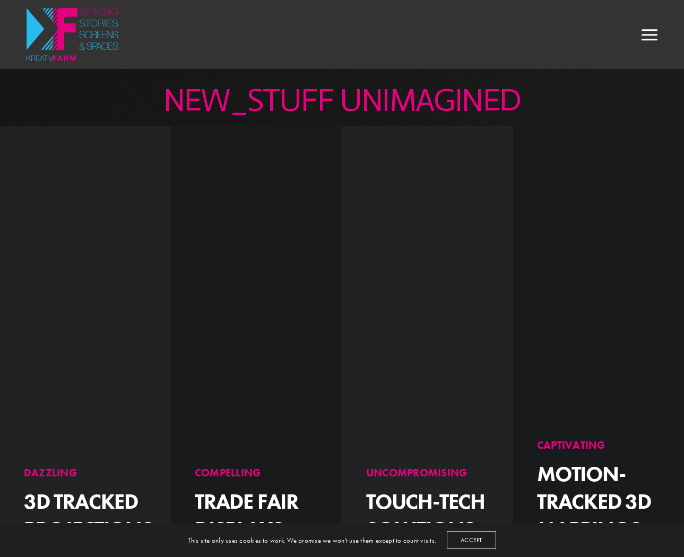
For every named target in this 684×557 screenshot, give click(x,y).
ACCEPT (471, 540)
